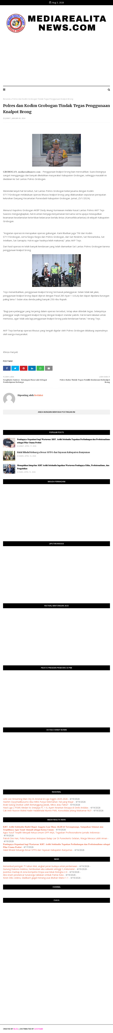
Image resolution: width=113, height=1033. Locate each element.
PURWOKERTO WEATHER (56, 917)
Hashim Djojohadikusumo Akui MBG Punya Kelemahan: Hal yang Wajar (38, 801)
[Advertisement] (56, 60)
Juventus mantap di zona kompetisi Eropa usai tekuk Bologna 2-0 (35, 872)
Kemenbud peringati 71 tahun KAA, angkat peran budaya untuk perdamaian (40, 866)
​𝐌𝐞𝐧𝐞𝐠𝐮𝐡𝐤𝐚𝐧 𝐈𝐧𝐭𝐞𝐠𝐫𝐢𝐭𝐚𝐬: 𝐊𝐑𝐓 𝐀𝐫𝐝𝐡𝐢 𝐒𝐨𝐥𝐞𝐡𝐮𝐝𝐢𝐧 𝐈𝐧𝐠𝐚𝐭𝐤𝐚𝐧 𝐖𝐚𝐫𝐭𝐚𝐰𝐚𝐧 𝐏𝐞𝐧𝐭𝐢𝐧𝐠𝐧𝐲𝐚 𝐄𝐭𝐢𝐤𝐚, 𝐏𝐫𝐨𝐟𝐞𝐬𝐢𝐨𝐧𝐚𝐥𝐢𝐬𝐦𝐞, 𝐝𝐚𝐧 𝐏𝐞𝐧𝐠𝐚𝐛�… (63, 467)
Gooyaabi (38, 1029)
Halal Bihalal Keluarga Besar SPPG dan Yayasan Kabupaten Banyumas (53, 452)
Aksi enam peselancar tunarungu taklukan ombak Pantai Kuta (33, 874)
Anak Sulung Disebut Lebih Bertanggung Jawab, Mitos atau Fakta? (35, 804)
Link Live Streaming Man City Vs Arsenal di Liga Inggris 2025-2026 (35, 798)
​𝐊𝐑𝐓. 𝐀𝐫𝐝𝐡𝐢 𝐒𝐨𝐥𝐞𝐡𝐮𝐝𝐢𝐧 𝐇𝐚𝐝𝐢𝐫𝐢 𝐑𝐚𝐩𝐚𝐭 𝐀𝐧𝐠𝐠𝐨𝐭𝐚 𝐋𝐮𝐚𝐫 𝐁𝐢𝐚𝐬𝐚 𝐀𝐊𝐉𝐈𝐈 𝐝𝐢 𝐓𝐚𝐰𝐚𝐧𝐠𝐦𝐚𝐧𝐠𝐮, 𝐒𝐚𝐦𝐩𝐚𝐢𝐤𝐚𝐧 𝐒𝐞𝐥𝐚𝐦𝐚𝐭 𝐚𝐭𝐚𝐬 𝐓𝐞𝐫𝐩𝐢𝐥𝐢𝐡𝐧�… (53, 828)
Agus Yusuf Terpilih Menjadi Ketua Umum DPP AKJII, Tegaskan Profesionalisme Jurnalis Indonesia (51, 832)
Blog (16, 1029)
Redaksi (38, 395)
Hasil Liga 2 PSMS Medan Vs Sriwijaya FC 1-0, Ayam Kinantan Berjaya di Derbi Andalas (45, 807)
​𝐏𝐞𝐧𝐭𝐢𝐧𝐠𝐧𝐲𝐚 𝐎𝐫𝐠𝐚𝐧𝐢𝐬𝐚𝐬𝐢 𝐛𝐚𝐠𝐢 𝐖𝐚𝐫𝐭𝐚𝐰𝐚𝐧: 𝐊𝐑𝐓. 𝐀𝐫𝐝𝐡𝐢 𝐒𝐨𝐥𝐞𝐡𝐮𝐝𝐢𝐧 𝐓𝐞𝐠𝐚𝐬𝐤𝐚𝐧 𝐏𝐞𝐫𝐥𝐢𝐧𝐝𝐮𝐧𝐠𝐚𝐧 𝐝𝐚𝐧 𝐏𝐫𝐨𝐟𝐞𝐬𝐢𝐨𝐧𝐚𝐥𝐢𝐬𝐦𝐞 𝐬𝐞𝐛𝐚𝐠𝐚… (63, 441)
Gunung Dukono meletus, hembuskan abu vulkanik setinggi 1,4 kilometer (39, 869)
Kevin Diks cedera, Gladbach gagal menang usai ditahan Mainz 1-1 (35, 877)
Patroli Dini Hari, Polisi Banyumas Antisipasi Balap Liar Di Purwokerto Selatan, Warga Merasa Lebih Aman (55, 838)
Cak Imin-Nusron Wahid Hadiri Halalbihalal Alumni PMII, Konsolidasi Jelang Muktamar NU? (47, 810)
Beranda (7, 99)
